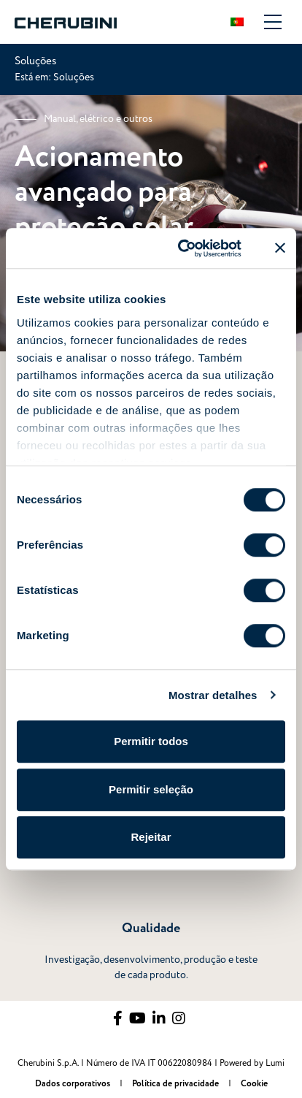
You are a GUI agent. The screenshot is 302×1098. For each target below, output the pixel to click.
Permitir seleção (151, 789)
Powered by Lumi (252, 1063)
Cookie (254, 1084)
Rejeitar (151, 837)
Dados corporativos (73, 1084)
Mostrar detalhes (213, 695)
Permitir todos (151, 741)
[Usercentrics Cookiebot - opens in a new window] (181, 248)
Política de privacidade (176, 1084)
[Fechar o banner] (280, 248)
